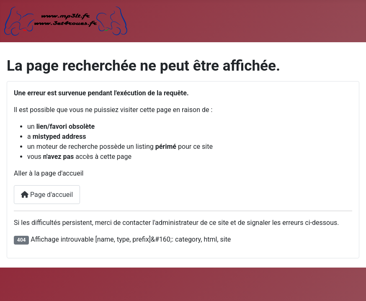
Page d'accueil (47, 195)
